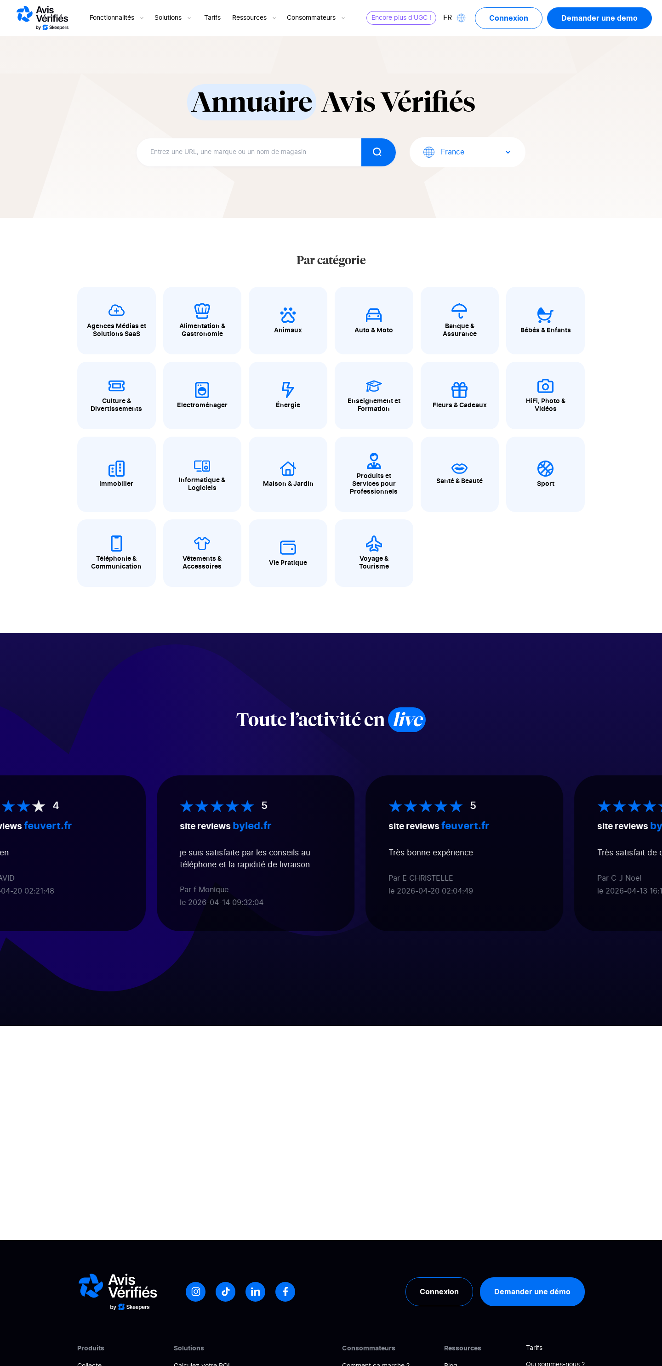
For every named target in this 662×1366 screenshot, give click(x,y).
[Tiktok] (225, 1292)
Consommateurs (317, 18)
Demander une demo (599, 18)
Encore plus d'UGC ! (401, 18)
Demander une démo (532, 1291)
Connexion (508, 18)
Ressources (255, 18)
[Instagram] (195, 1292)
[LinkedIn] (255, 1292)
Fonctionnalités (117, 18)
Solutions (173, 18)
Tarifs (212, 18)
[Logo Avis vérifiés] (42, 18)
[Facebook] (285, 1292)
